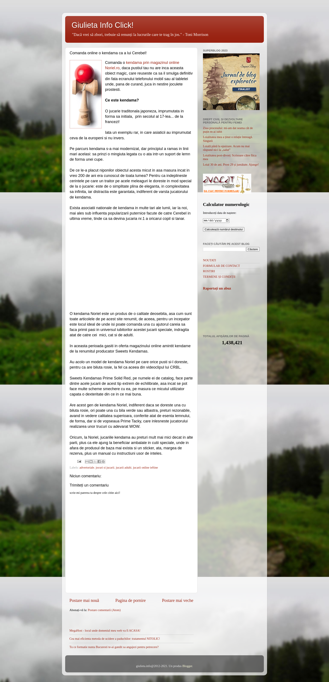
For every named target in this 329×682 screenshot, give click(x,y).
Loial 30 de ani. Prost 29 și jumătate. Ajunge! (231, 164)
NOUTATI (209, 260)
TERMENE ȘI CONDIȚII (219, 277)
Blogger (187, 666)
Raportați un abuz (217, 289)
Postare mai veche (177, 600)
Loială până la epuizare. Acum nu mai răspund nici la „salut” (226, 147)
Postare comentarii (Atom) (104, 610)
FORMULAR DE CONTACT (221, 266)
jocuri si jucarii (105, 467)
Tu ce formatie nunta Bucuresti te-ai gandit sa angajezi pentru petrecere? (114, 647)
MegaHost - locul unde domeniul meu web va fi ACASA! (104, 630)
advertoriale (86, 467)
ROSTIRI (209, 271)
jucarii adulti (123, 467)
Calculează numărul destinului (224, 229)
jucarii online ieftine (145, 467)
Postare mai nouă (84, 600)
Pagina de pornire (130, 600)
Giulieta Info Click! (103, 25)
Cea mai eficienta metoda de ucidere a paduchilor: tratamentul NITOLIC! (114, 638)
